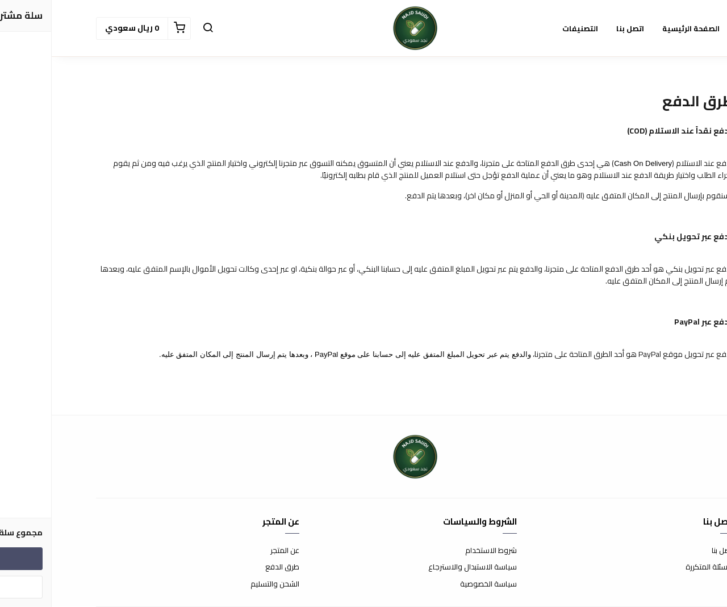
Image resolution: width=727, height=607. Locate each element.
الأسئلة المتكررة (658, 567)
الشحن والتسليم (223, 584)
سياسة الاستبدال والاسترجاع (421, 567)
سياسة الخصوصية (436, 584)
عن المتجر (233, 550)
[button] (156, 28)
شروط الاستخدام (439, 550)
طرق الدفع (231, 567)
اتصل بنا (671, 550)
